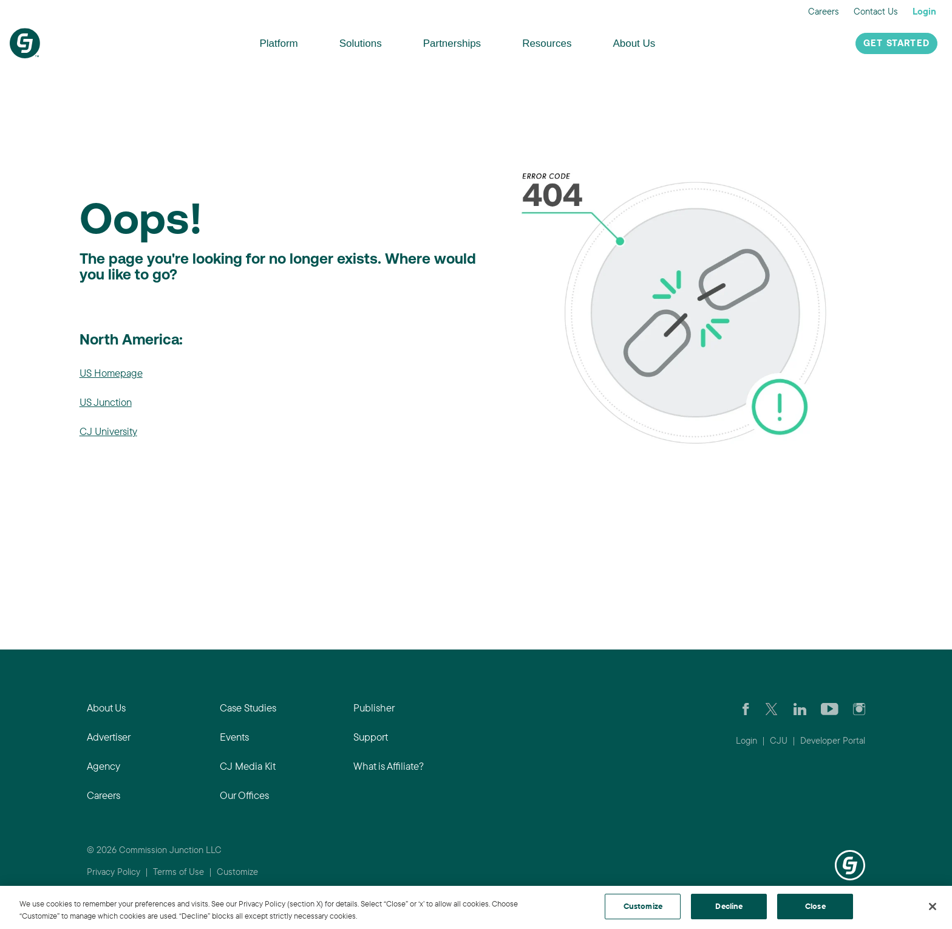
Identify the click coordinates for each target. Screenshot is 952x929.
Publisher (374, 707)
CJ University (108, 431)
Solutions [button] (360, 43)
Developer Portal (832, 740)
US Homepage (111, 372)
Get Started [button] (896, 44)
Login (924, 11)
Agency (103, 765)
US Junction (106, 402)
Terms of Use (178, 871)
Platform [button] (278, 43)
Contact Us (876, 11)
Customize (237, 871)
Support (370, 736)
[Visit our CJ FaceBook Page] (746, 708)
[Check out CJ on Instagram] (859, 708)
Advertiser (109, 736)
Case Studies (248, 707)
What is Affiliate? (388, 765)
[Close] (932, 906)
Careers (823, 11)
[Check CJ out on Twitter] (771, 708)
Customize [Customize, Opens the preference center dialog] (643, 906)
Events (234, 736)
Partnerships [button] (452, 43)
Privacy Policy (113, 871)
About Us (634, 43)
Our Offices (244, 795)
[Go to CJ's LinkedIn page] (800, 708)
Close (815, 906)
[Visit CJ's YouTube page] (829, 708)
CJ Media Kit (248, 765)
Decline (729, 906)
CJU (778, 740)
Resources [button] (546, 43)
